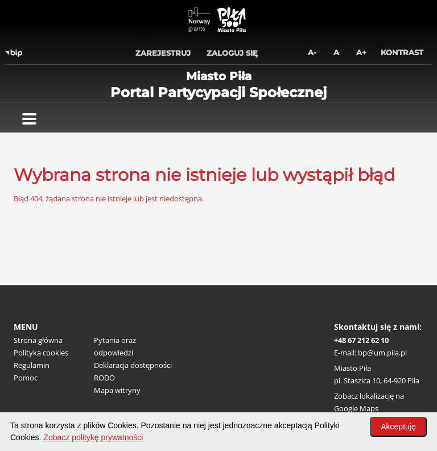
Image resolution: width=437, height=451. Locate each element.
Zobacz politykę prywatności (93, 437)
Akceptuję (398, 426)
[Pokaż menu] (29, 119)
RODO (104, 378)
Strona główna (38, 340)
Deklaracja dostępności (133, 365)
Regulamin (32, 365)
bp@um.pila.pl (382, 352)
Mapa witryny (117, 390)
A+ (361, 52)
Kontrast (402, 52)
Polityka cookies (41, 352)
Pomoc (26, 378)
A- (312, 52)
